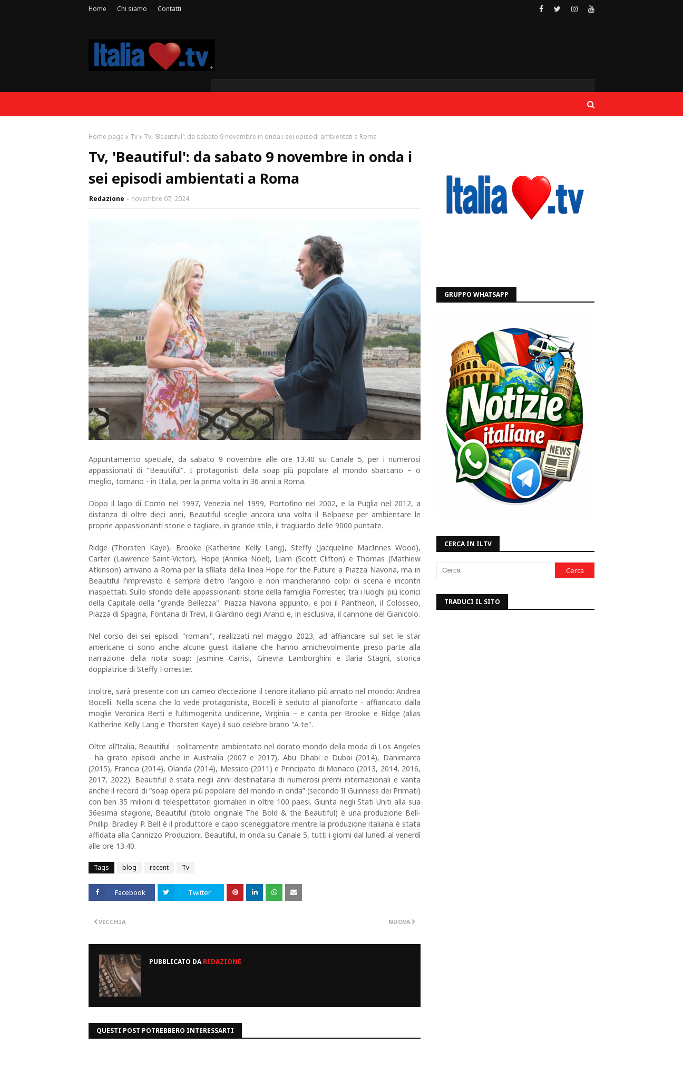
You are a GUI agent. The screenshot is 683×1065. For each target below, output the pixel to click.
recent (159, 867)
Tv (134, 136)
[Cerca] (495, 570)
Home (97, 8)
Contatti (169, 8)
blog (129, 867)
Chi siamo (132, 8)
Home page (106, 136)
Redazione (106, 198)
